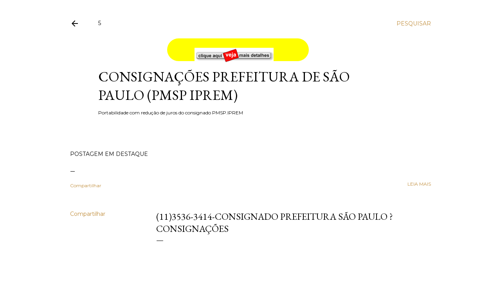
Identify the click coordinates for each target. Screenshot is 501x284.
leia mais (419, 184)
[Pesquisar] (413, 23)
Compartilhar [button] (85, 185)
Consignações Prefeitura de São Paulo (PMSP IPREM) (224, 85)
